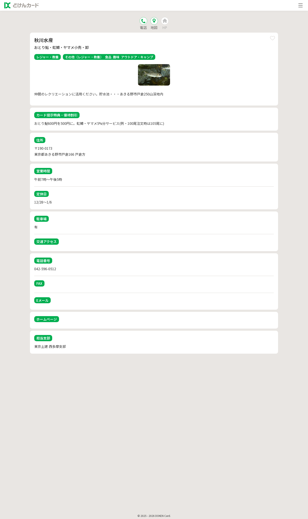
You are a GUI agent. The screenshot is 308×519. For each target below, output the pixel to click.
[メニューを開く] (300, 5)
